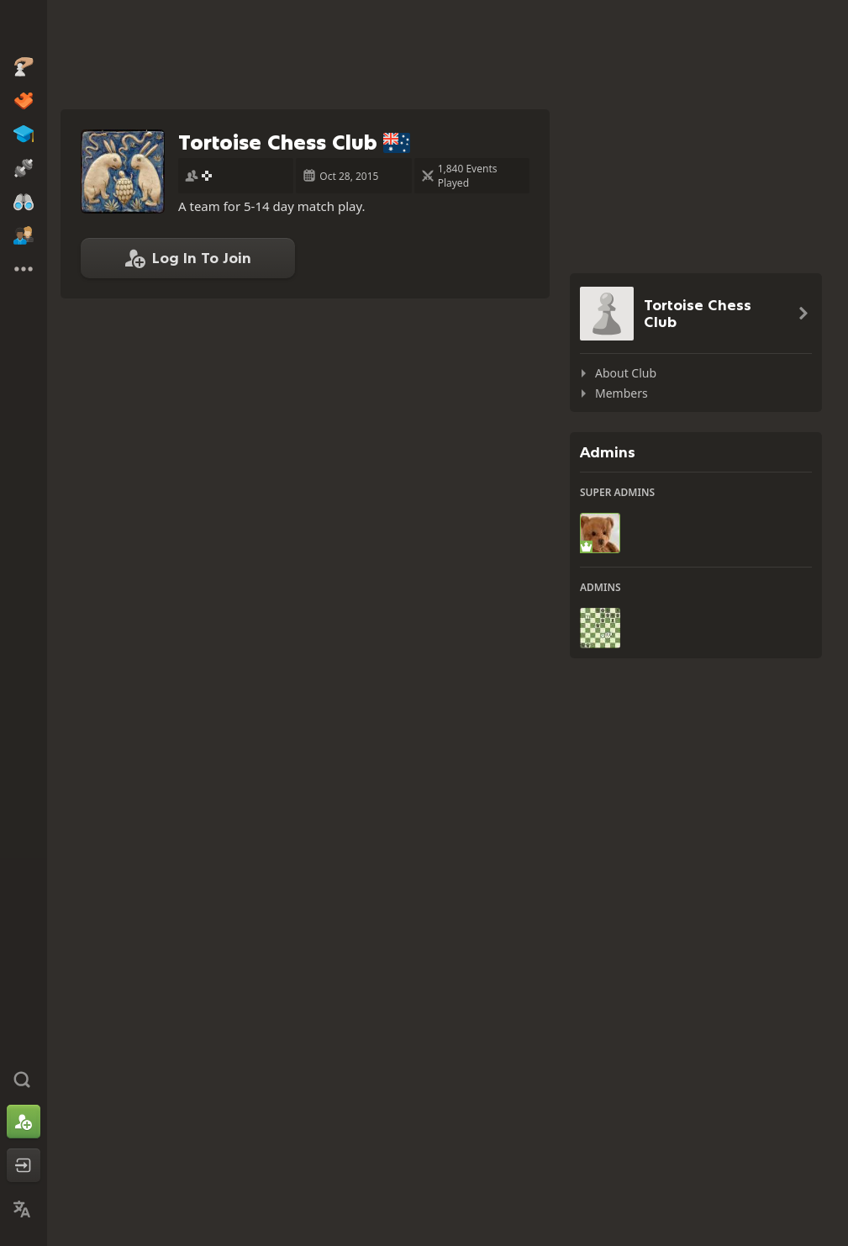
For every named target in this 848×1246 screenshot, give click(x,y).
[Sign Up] (23, 1121)
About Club (625, 373)
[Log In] (23, 1165)
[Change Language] (23, 1209)
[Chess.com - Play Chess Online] (23, 28)
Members (621, 393)
